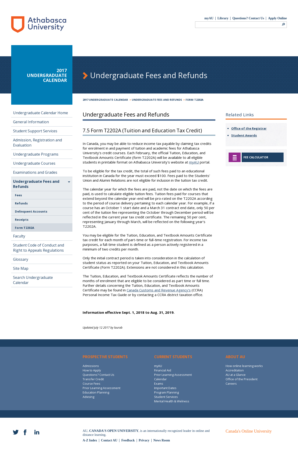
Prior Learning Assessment (101, 388)
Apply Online (277, 18)
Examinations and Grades (35, 172)
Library (222, 18)
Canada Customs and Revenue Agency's (159, 290)
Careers (231, 383)
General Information (31, 121)
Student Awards (244, 135)
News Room (161, 440)
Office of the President (241, 379)
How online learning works (244, 366)
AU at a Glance (236, 375)
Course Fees (91, 383)
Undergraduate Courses (34, 163)
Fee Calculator (256, 157)
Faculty (19, 236)
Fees (18, 195)
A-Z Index (90, 440)
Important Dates (165, 388)
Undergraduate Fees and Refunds (157, 99)
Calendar (160, 379)
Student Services (166, 397)
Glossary (20, 259)
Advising (88, 397)
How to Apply (92, 370)
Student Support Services (35, 130)
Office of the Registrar (249, 128)
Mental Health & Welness (171, 401)
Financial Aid (162, 370)
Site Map (20, 268)
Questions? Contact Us (248, 18)
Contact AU (109, 440)
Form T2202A (194, 99)
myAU (208, 18)
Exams (158, 383)
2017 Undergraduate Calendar (105, 99)
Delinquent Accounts (31, 211)
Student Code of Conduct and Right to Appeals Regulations (38, 248)
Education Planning (96, 392)
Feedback (128, 440)
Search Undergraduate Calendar (33, 280)
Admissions (91, 366)
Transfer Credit (93, 379)
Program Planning (166, 392)
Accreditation (235, 370)
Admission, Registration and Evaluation (37, 142)
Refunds (21, 203)
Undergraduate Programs (35, 154)
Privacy (144, 440)
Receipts (21, 219)
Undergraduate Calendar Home (40, 112)
